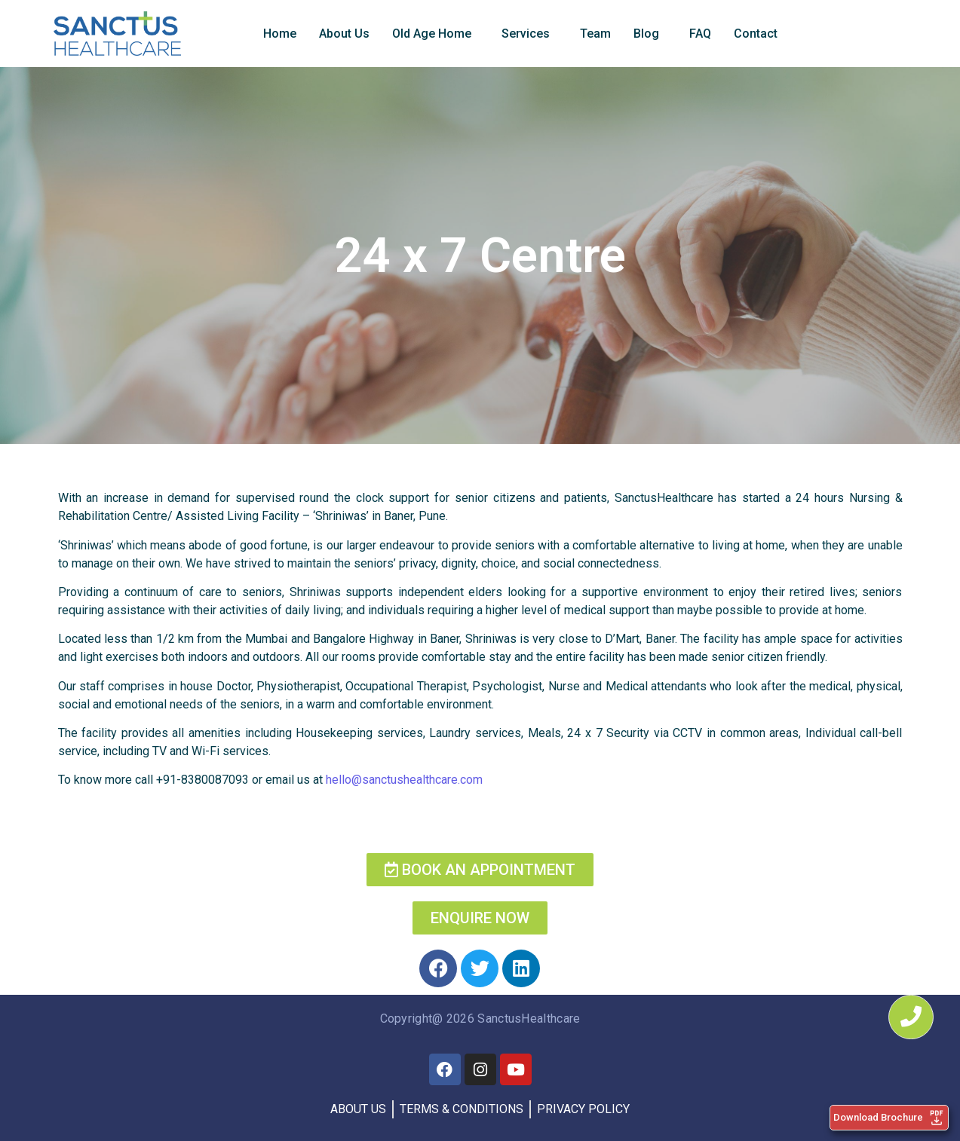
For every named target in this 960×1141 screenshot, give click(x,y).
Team (595, 33)
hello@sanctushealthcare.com (404, 779)
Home (279, 33)
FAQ (700, 33)
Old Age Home (431, 33)
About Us (344, 33)
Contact (756, 33)
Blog (646, 33)
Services (525, 33)
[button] (435, 34)
